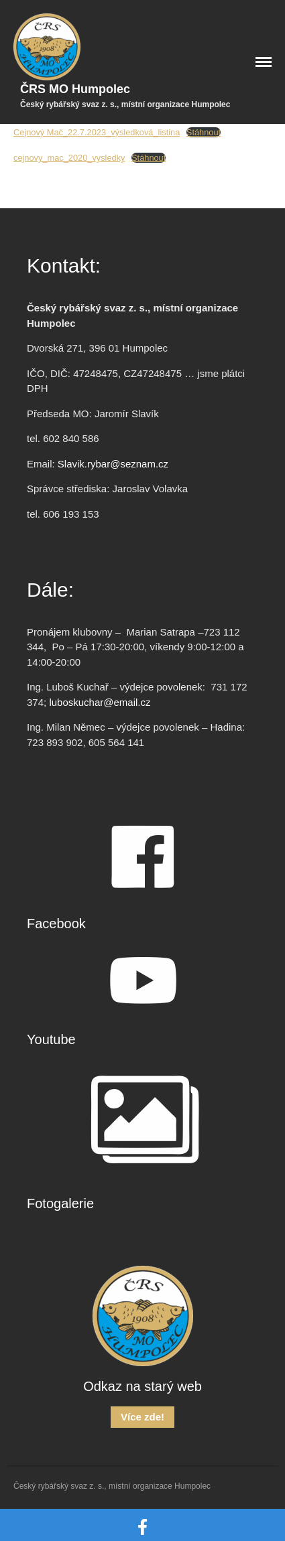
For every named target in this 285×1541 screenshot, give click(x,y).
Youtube (51, 1039)
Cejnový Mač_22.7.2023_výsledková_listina (96, 132)
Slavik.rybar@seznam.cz (113, 463)
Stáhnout (203, 132)
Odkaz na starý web (142, 1386)
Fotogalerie (60, 1203)
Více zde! (142, 1416)
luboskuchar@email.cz (99, 702)
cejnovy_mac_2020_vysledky (69, 158)
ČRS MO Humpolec (75, 89)
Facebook (56, 923)
